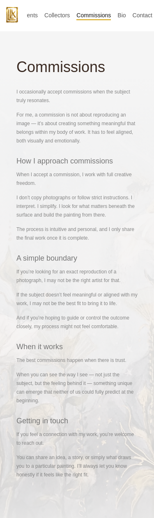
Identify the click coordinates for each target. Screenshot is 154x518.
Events (29, 15)
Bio (121, 15)
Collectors (57, 15)
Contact (142, 15)
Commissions (93, 15)
